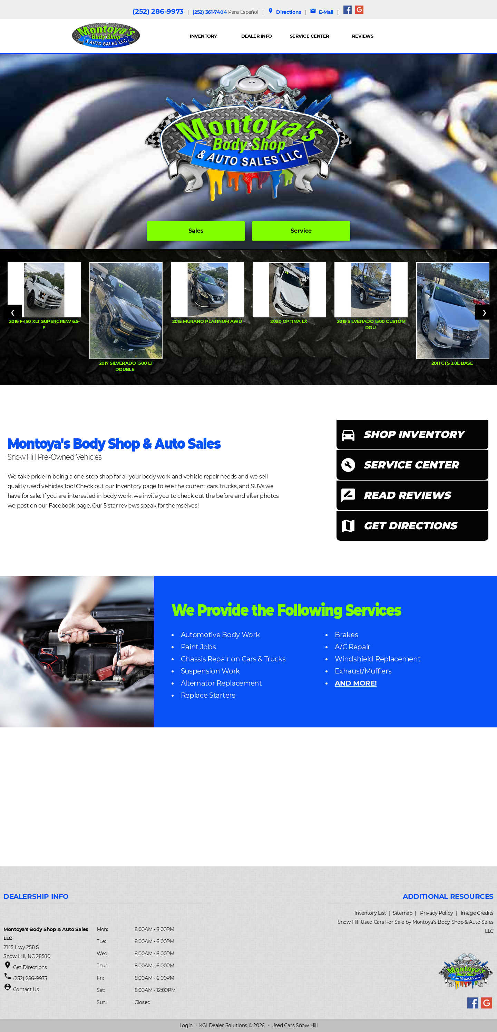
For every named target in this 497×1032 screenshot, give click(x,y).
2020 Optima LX (289, 321)
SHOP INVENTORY (413, 434)
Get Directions (30, 967)
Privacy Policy (436, 913)
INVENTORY (203, 36)
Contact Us (26, 989)
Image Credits (477, 913)
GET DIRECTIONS (410, 525)
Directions (284, 12)
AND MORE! (356, 683)
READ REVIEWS (406, 495)
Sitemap (402, 913)
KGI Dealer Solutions (223, 1025)
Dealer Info (256, 36)
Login (186, 1025)
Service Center (309, 36)
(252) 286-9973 (158, 11)
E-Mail (321, 12)
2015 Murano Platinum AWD (207, 321)
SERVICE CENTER (410, 464)
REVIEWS (362, 36)
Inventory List (370, 913)
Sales (196, 230)
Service (301, 230)
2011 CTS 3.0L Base (452, 363)
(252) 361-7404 (225, 12)
